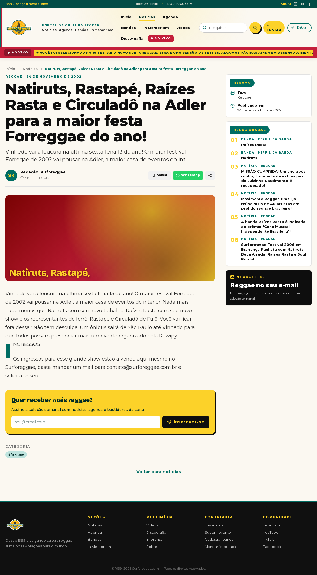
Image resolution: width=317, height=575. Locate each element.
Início (126, 17)
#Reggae (16, 454)
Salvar (159, 175)
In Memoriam (156, 28)
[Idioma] (179, 4)
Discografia (132, 38)
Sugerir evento (218, 532)
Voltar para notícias (158, 471)
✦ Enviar (274, 27)
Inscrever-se (185, 421)
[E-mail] (85, 422)
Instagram (271, 525)
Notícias (147, 17)
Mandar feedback (220, 546)
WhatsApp (188, 175)
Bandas (128, 28)
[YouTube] (302, 4)
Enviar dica (214, 525)
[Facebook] (309, 4)
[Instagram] (295, 4)
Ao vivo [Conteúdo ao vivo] (161, 38)
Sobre (151, 546)
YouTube (270, 532)
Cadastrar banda (219, 539)
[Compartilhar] (210, 175)
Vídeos (183, 28)
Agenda (170, 17)
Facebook (272, 546)
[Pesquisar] (255, 27)
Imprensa (154, 539)
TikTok (268, 539)
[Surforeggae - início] (19, 28)
